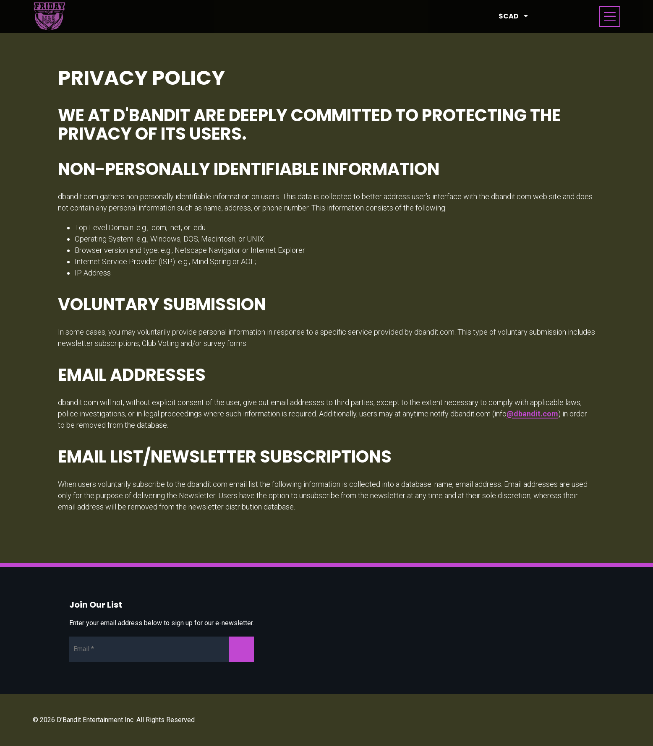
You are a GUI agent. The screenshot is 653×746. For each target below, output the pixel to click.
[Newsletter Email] (161, 649)
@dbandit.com (532, 413)
